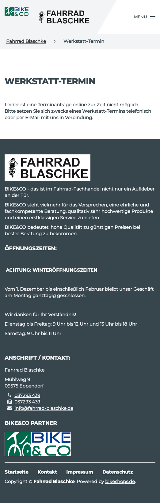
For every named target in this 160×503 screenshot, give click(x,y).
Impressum (79, 472)
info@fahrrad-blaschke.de (43, 408)
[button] (144, 17)
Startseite (16, 472)
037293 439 (27, 395)
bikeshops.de (120, 481)
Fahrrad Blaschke (26, 41)
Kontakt (47, 472)
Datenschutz (117, 472)
